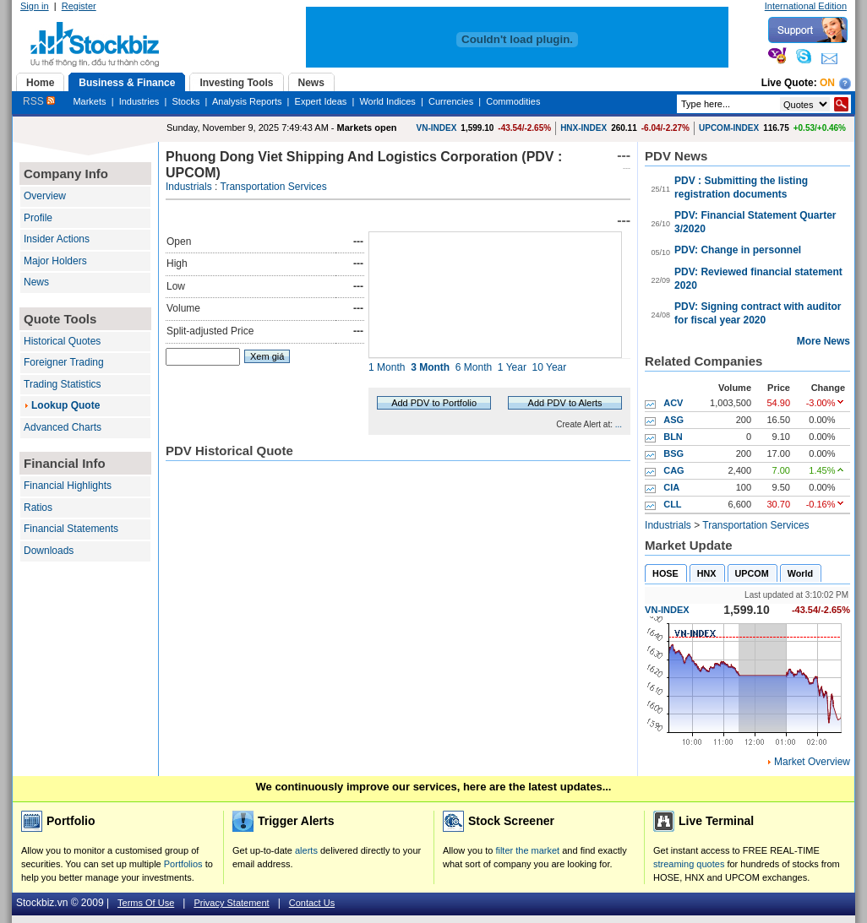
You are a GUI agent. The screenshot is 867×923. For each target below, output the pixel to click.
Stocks (185, 101)
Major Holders (55, 261)
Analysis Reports (247, 101)
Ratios (38, 507)
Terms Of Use (145, 903)
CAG (673, 470)
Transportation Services (274, 187)
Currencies (450, 101)
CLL (672, 504)
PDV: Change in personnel (737, 250)
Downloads (49, 551)
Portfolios (183, 864)
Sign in (34, 6)
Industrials (189, 187)
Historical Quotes (62, 341)
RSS (39, 101)
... (618, 424)
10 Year (549, 367)
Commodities (513, 101)
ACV (673, 403)
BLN (673, 437)
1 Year (512, 367)
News (36, 282)
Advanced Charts (62, 427)
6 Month (473, 367)
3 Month (430, 367)
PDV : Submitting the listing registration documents (741, 187)
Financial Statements (71, 529)
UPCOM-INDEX (729, 128)
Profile (38, 218)
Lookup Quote (65, 405)
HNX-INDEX (583, 128)
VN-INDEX (437, 128)
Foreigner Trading (64, 362)
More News (823, 341)
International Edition (806, 6)
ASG (673, 420)
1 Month (386, 367)
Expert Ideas (321, 101)
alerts (306, 850)
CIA (671, 487)
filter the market (527, 850)
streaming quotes (688, 864)
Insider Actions (57, 239)
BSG (673, 453)
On (827, 83)
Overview (45, 196)
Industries (139, 101)
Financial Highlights (68, 485)
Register (79, 6)
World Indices (387, 101)
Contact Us (312, 903)
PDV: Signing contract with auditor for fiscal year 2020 (757, 313)
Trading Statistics (62, 384)
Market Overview (812, 762)
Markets (89, 101)
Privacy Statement (231, 903)
